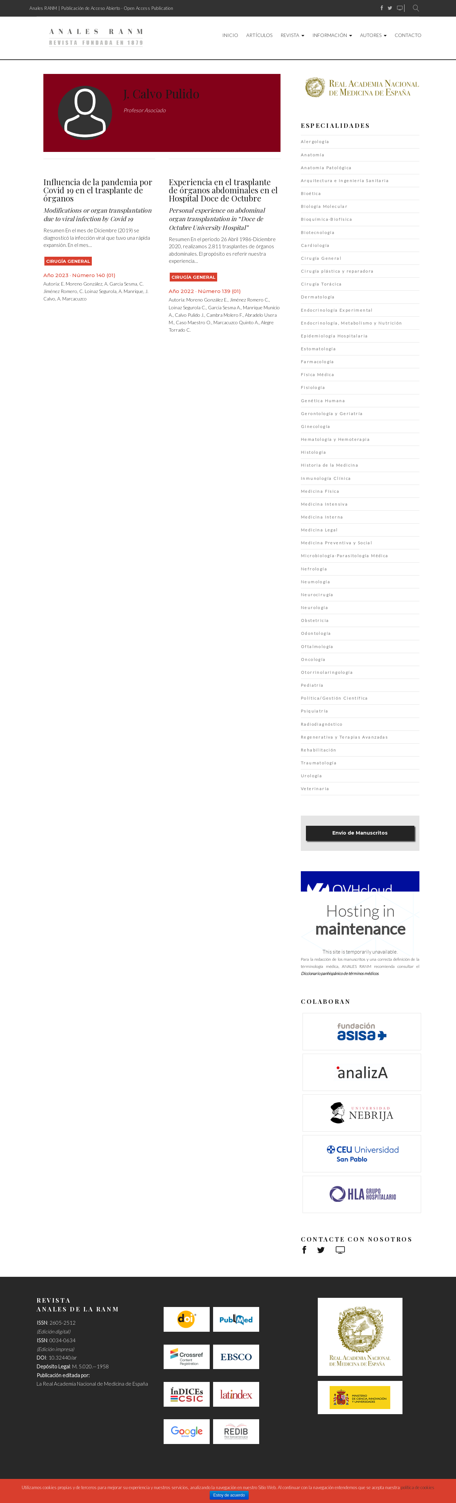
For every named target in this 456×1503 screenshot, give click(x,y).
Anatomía (313, 154)
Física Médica (317, 374)
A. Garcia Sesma (120, 284)
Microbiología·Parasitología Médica (345, 555)
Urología (311, 775)
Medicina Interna (322, 517)
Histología (313, 452)
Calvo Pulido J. (189, 315)
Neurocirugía (317, 594)
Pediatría (312, 685)
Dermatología (318, 296)
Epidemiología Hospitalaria (334, 335)
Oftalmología (317, 646)
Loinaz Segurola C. (187, 307)
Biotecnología (318, 232)
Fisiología (313, 387)
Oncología (313, 659)
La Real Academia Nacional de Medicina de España (92, 1384)
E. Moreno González (81, 284)
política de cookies (417, 1487)
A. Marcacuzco (72, 298)
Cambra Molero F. (224, 315)
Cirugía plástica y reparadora (337, 271)
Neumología (315, 581)
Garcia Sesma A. (224, 307)
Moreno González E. (207, 299)
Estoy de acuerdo (229, 1495)
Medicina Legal (319, 529)
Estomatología (318, 348)
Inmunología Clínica (326, 478)
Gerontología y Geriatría (332, 413)
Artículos (259, 35)
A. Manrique (131, 291)
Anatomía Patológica (326, 167)
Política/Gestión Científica (334, 698)
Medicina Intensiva (324, 504)
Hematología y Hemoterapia (335, 439)
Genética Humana (323, 400)
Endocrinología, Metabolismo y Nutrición (351, 323)
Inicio (230, 35)
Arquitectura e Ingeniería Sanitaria (345, 180)
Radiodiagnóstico (322, 724)
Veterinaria (315, 788)
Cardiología (315, 245)
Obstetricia (315, 620)
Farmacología (317, 361)
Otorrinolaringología (327, 672)
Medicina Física (320, 491)
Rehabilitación (319, 750)
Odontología (316, 633)
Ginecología (315, 426)
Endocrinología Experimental (337, 310)
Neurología (314, 607)
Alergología (315, 141)
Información (329, 35)
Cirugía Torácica (321, 284)
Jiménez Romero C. (249, 299)
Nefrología (314, 568)
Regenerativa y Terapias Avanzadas (344, 737)
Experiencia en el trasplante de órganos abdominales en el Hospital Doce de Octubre (223, 189)
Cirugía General (68, 261)
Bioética (311, 193)
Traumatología (319, 762)
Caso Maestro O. (193, 322)
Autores (370, 35)
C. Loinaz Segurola (98, 291)
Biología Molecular (324, 206)
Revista (290, 35)
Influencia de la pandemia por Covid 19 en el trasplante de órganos (97, 189)
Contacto (408, 35)
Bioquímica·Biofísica (326, 219)
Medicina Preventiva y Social (336, 542)
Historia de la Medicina (329, 465)
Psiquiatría (314, 711)
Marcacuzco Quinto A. (236, 322)
